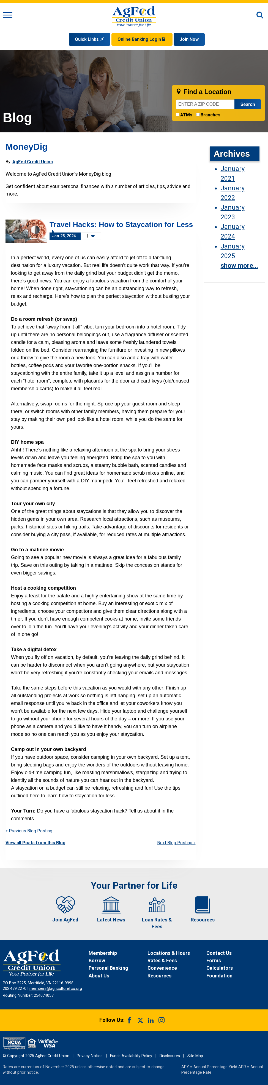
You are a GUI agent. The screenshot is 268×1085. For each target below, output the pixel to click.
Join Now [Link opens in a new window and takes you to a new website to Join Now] (189, 39)
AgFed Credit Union (32, 161)
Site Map (195, 1056)
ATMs (186, 114)
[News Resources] (176, 975)
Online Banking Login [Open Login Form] (141, 39)
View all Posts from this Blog (35, 842)
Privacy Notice (90, 1056)
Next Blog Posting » (176, 842)
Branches (210, 114)
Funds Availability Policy (131, 1056)
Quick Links (89, 39)
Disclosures (170, 1056)
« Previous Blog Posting (29, 830)
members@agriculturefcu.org (55, 988)
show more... (239, 265)
